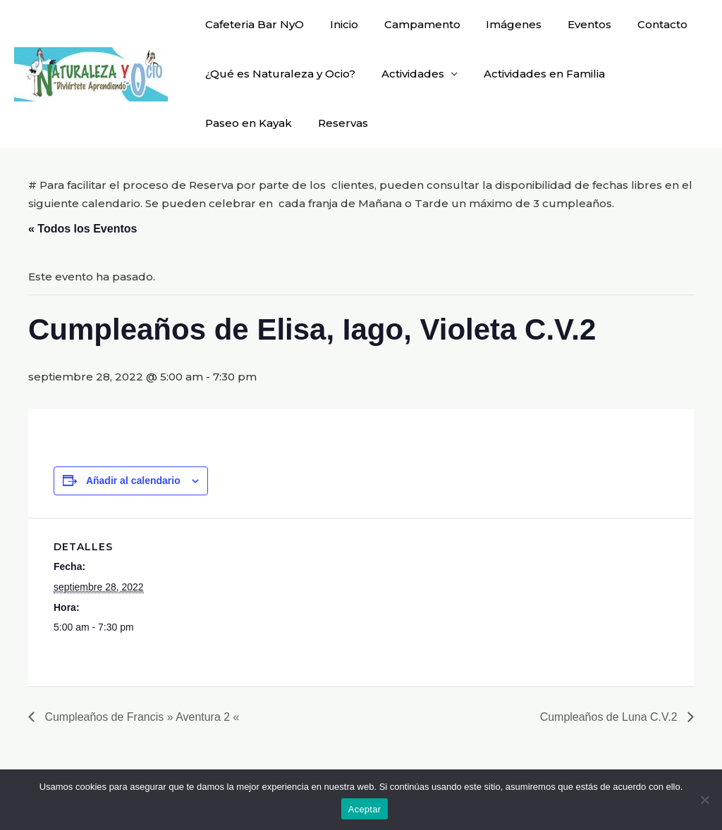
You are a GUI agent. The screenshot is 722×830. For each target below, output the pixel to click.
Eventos (568, 24)
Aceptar (364, 809)
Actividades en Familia (532, 73)
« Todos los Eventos (82, 229)
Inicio (337, 24)
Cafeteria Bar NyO (252, 24)
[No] (704, 800)
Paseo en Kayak (246, 123)
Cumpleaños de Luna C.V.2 (609, 717)
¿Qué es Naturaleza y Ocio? (278, 73)
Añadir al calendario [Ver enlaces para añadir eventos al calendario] (133, 479)
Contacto (636, 24)
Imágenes (497, 24)
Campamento (410, 24)
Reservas (336, 123)
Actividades (405, 73)
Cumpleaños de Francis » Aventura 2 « (141, 717)
